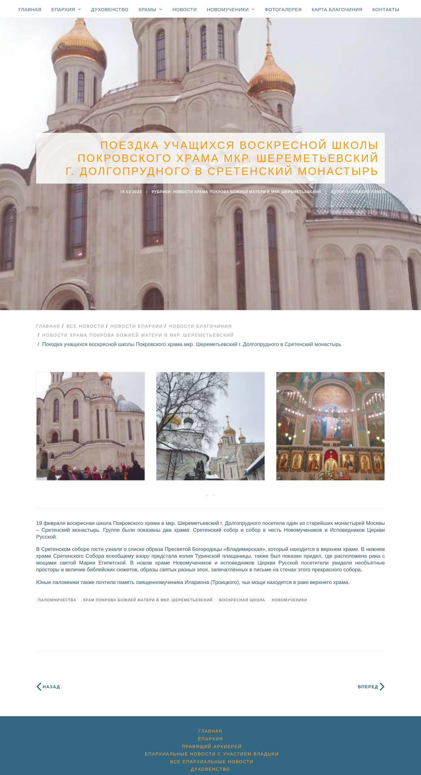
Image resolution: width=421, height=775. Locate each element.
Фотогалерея (283, 9)
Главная (30, 9)
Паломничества (57, 594)
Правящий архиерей (212, 740)
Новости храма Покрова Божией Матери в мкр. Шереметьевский (247, 189)
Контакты (385, 9)
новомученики (289, 594)
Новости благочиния (200, 320)
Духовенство (110, 9)
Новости (184, 9)
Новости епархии (136, 320)
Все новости (85, 320)
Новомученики (231, 9)
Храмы (150, 9)
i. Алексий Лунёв (366, 189)
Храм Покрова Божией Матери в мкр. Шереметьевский (148, 594)
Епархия (66, 9)
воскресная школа (242, 594)
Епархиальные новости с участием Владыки (212, 747)
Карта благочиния (337, 9)
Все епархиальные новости (212, 755)
